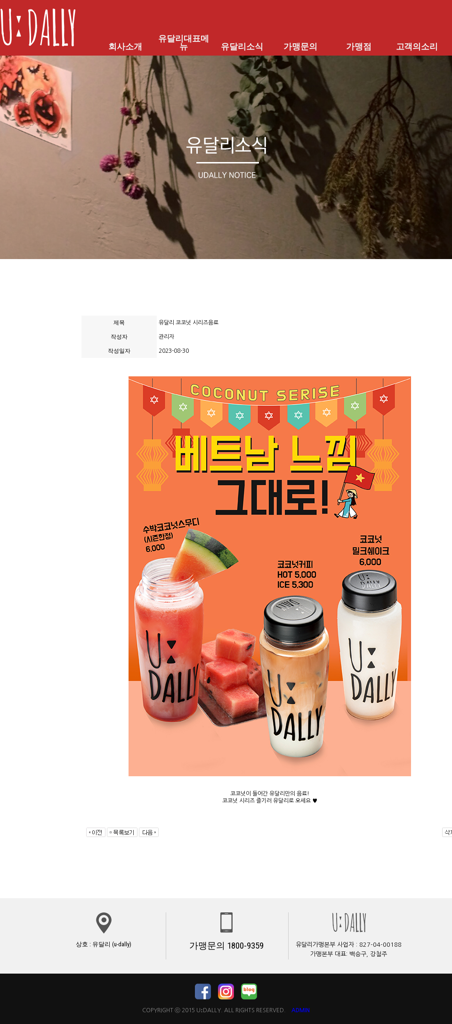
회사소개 (125, 46)
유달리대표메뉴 (183, 42)
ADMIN (300, 1010)
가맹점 (358, 46)
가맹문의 (300, 46)
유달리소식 (242, 46)
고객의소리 (417, 46)
